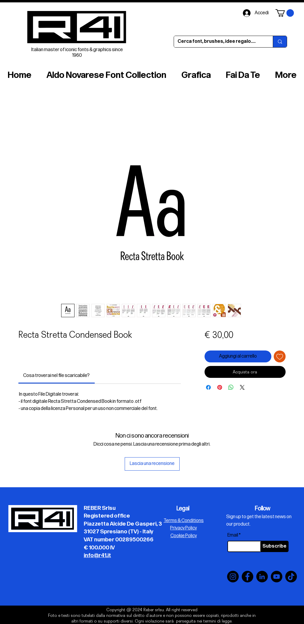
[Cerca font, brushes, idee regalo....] (219, 41)
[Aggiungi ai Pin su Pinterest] (219, 387)
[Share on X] (242, 387)
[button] (285, 13)
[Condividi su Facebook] (208, 387)
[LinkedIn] (262, 576)
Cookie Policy (183, 536)
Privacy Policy (183, 528)
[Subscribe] (274, 546)
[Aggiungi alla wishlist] (280, 356)
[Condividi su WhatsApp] (231, 387)
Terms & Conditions (184, 521)
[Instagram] (233, 576)
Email (232, 535)
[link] (56, 375)
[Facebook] (247, 576)
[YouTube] (276, 576)
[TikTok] (291, 576)
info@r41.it (97, 555)
